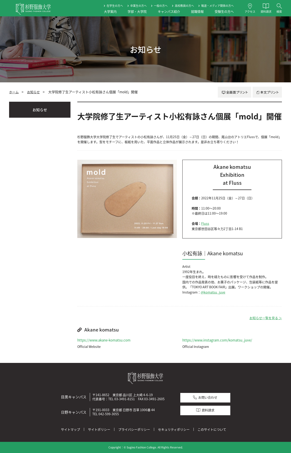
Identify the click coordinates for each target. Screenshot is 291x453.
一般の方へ (161, 6)
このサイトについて (212, 429)
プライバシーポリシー (134, 429)
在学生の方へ (115, 6)
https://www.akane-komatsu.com (103, 340)
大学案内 (110, 11)
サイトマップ (70, 429)
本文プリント (267, 92)
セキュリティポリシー (174, 429)
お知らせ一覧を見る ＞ (265, 318)
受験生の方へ (224, 11)
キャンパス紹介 (169, 11)
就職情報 (197, 11)
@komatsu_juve (213, 292)
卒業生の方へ (138, 6)
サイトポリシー (99, 429)
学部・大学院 (137, 11)
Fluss (205, 223)
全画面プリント (234, 92)
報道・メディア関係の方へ (217, 6)
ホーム (14, 92)
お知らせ (33, 92)
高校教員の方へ (184, 6)
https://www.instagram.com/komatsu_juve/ (217, 340)
